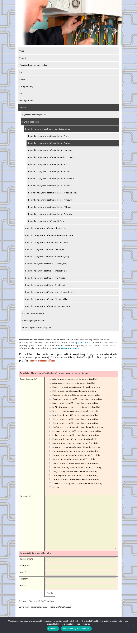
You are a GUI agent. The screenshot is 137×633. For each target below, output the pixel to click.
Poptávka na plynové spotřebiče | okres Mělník (49, 185)
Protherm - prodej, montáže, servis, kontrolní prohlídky (76, 451)
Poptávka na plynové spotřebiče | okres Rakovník (50, 214)
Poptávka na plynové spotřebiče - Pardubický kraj (46, 242)
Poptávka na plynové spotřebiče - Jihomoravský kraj (47, 306)
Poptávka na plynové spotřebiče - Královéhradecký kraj (49, 235)
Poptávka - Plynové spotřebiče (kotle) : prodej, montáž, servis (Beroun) (54, 373)
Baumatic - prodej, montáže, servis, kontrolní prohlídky (76, 386)
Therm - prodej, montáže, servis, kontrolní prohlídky (75, 463)
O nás (22, 93)
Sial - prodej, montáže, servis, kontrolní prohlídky (73, 459)
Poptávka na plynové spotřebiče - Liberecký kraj (46, 228)
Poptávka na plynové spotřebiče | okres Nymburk (50, 199)
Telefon (23, 578)
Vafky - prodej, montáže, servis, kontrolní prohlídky (74, 471)
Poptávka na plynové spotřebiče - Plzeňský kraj (46, 263)
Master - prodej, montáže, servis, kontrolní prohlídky (75, 443)
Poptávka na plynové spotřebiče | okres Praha (48, 136)
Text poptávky (26, 496)
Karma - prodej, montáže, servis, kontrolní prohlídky (75, 439)
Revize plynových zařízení (33, 320)
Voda (21, 51)
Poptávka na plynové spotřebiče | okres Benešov (50, 150)
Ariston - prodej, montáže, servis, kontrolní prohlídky (75, 378)
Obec (22, 572)
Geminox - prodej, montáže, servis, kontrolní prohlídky (76, 455)
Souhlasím (53, 629)
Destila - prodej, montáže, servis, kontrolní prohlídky (75, 411)
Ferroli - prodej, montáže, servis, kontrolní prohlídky (75, 415)
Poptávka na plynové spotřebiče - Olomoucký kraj (46, 299)
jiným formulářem (42, 360)
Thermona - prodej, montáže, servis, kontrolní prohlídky (76, 467)
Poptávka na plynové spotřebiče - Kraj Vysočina (45, 278)
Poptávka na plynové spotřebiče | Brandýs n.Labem (51, 157)
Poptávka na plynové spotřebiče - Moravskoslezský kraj (49, 292)
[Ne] (133, 625)
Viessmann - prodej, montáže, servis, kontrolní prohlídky (77, 483)
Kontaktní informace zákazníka (35, 553)
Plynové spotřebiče (30, 121)
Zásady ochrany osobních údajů (33, 65)
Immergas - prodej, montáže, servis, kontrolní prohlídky (76, 431)
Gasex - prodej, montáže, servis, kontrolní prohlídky (75, 423)
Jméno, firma (25, 558)
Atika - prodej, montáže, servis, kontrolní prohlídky (74, 382)
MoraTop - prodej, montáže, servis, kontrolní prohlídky (76, 447)
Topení (22, 58)
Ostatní (55, 487)
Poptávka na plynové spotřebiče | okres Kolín (48, 164)
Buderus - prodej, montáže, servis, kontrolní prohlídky (76, 394)
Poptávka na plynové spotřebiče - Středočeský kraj (47, 129)
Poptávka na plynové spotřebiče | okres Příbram (49, 207)
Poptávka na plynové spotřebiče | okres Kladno (49, 171)
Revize (22, 79)
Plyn (21, 72)
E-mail (22, 585)
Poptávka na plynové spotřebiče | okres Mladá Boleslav (52, 192)
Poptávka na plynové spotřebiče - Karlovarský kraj (47, 256)
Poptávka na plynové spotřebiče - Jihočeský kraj (46, 270)
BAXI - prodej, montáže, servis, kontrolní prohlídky (74, 390)
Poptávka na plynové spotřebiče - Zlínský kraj (45, 285)
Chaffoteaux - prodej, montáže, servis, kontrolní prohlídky (77, 427)
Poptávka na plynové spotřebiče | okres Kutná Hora (51, 178)
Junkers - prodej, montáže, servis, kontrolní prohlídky (75, 435)
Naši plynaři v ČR (26, 100)
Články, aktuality (26, 86)
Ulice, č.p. (24, 565)
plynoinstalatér (82, 342)
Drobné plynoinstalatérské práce (36, 327)
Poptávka (23, 107)
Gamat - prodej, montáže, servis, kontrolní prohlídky (75, 419)
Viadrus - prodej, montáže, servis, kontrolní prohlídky (75, 479)
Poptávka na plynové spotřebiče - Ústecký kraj (45, 249)
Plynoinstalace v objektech (34, 114)
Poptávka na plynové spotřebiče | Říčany (46, 221)
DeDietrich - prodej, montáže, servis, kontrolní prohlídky (76, 407)
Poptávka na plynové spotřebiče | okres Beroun (49, 143)
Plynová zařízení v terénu (33, 313)
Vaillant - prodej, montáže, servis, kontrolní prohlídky (75, 475)
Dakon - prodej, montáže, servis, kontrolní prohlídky (75, 402)
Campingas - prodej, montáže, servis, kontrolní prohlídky (77, 398)
